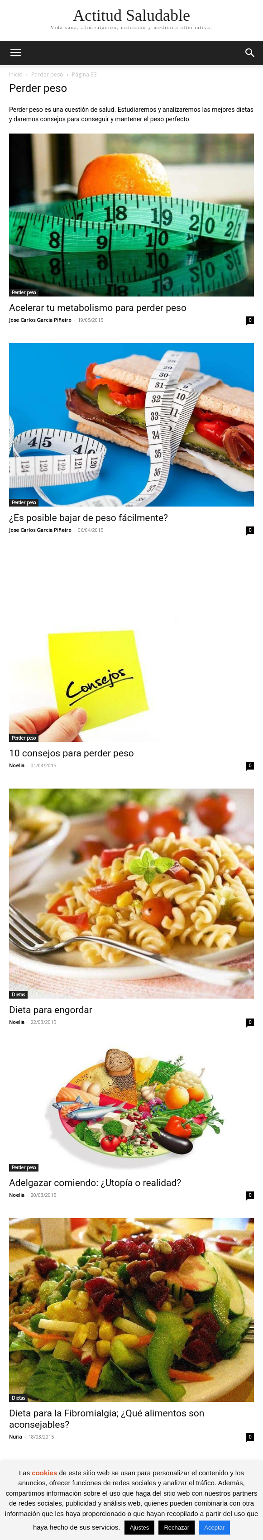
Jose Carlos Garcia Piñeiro (40, 319)
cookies (44, 1473)
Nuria (15, 1436)
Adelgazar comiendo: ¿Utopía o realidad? (95, 1182)
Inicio (16, 74)
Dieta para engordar (50, 1009)
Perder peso (47, 74)
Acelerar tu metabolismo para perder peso (97, 307)
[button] (15, 53)
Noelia (16, 765)
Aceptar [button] (214, 1527)
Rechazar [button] (176, 1527)
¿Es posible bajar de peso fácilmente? (88, 517)
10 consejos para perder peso (71, 753)
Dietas (18, 994)
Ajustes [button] (139, 1527)
